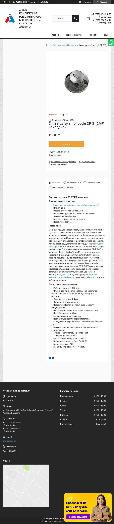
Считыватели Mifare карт (65, 45)
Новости (93, 35)
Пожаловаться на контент (63, 521)
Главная (55, 35)
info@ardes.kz (9, 441)
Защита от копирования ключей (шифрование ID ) (76, 205)
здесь (63, 275)
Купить (66, 144)
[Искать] (75, 18)
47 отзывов (87, 2)
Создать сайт (33, 2)
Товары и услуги (74, 35)
